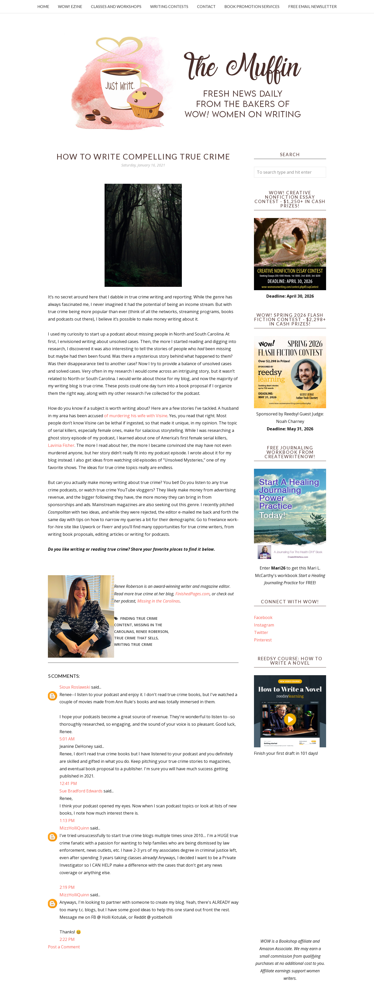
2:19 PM (67, 887)
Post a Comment (64, 947)
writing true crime (133, 644)
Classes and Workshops (116, 6)
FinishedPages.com (192, 594)
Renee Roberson (152, 631)
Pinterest (263, 640)
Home (43, 6)
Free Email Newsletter (312, 6)
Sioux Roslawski (75, 687)
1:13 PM (67, 820)
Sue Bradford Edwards (81, 791)
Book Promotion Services (251, 6)
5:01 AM (67, 739)
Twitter (261, 632)
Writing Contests (169, 6)
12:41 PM (68, 783)
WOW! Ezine (70, 6)
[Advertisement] (290, 847)
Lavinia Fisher (61, 445)
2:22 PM (67, 939)
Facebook (263, 617)
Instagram (264, 625)
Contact (206, 6)
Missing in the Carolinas (158, 601)
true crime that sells (136, 638)
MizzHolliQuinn (74, 828)
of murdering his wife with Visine (135, 416)
